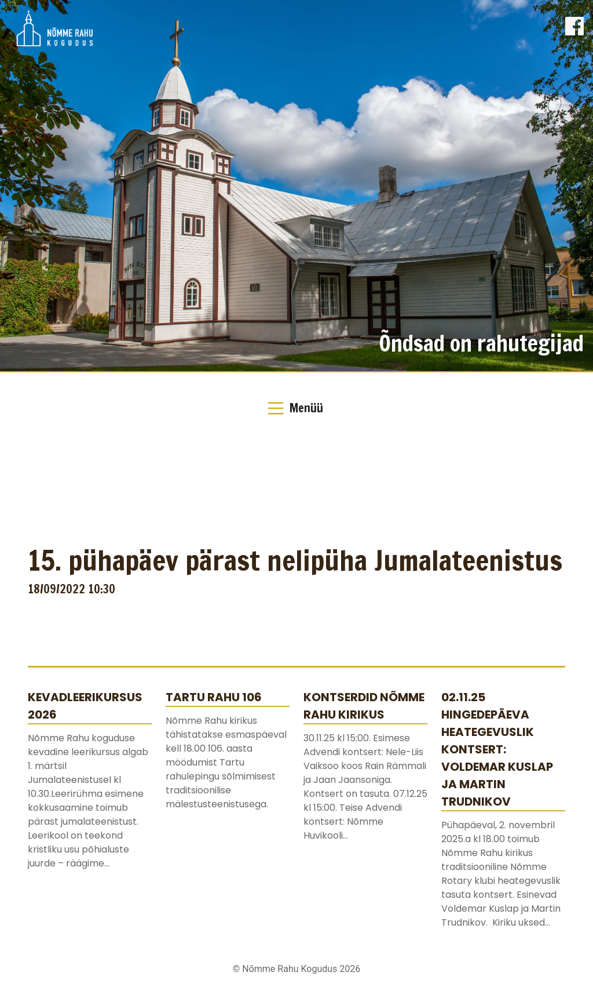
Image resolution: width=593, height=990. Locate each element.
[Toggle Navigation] (296, 408)
